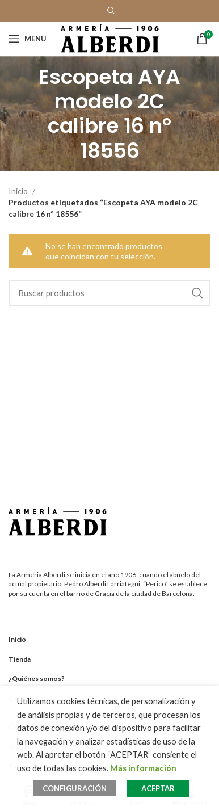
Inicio (19, 191)
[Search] (109, 293)
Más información (143, 768)
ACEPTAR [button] (158, 788)
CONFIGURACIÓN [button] (75, 788)
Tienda (20, 659)
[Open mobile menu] (27, 38)
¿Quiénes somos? (37, 678)
